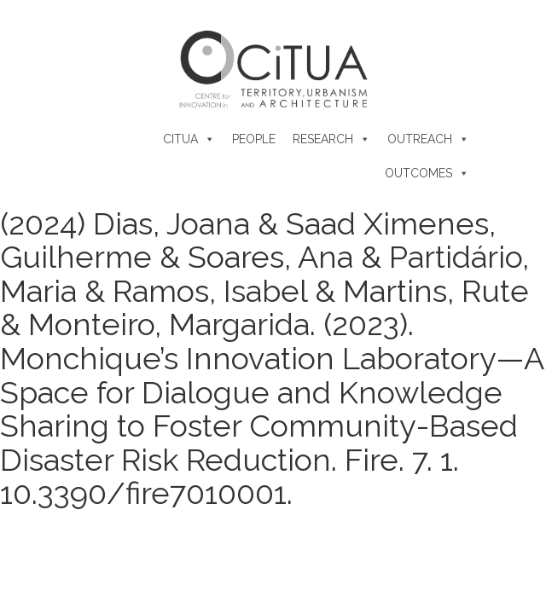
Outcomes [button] (418, 173)
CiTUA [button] (180, 139)
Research (323, 139)
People (254, 139)
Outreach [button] (419, 139)
